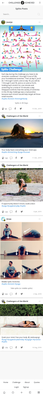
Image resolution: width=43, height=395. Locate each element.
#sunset (26, 152)
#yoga (20, 152)
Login (16, 387)
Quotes (37, 382)
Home (5, 382)
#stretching (13, 152)
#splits (5, 99)
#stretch (11, 99)
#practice (37, 339)
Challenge (16, 382)
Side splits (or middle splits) (21, 288)
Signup (26, 387)
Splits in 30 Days (21, 103)
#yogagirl (29, 339)
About (27, 382)
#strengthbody (21, 99)
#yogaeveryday (13, 206)
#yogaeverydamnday (16, 339)
